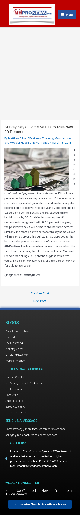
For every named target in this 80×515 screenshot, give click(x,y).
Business (35, 138)
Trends (44, 142)
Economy (47, 138)
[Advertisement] (40, 70)
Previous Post (40, 293)
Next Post (39, 301)
